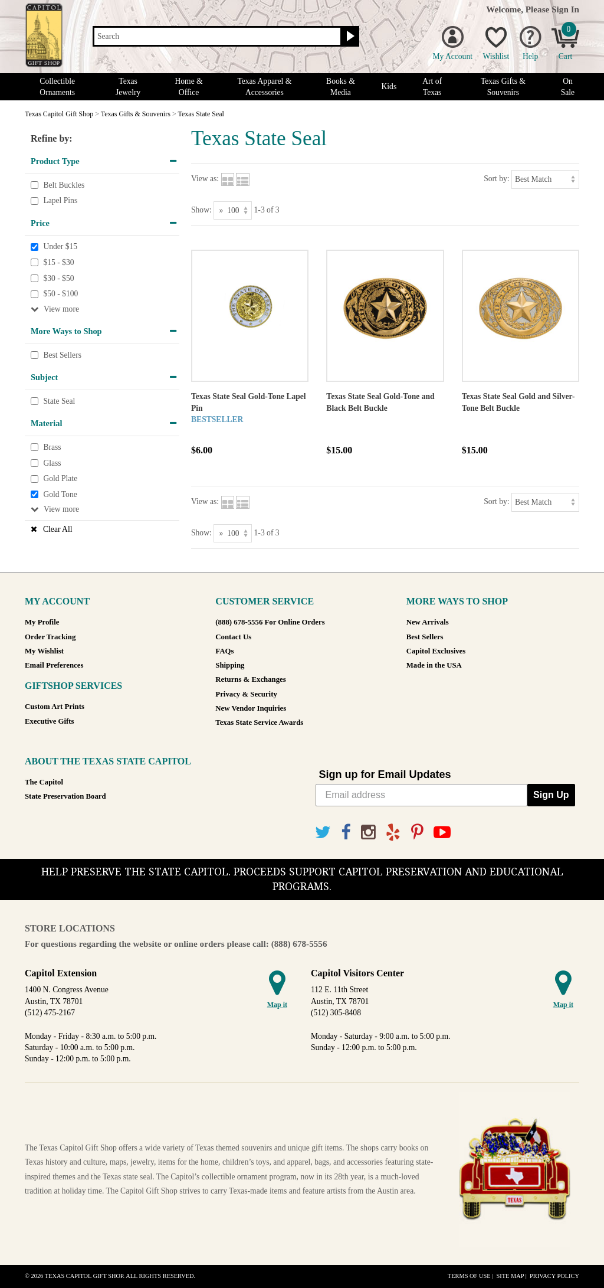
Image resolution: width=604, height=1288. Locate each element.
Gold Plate (60, 478)
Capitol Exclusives (436, 651)
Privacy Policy (554, 1276)
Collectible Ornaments (57, 87)
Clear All (57, 529)
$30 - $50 (58, 278)
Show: (201, 209)
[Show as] (233, 210)
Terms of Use (469, 1276)
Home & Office (188, 87)
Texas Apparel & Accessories (264, 87)
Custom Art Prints (54, 706)
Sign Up (551, 795)
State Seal (59, 401)
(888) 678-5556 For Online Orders (269, 622)
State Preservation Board (65, 796)
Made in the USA (434, 665)
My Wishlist (44, 651)
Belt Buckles (63, 185)
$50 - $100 (60, 293)
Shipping (229, 665)
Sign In (565, 9)
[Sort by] (545, 179)
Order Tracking (50, 637)
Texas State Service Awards (259, 722)
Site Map (510, 1276)
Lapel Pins (60, 200)
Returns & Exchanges (250, 679)
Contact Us (233, 637)
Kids (389, 86)
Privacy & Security (246, 694)
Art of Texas (432, 87)
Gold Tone (60, 494)
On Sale (568, 87)
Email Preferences (54, 665)
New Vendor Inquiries (250, 708)
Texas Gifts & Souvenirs (503, 87)
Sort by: (496, 178)
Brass (52, 447)
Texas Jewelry (128, 87)
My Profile (42, 622)
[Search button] (348, 36)
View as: (205, 178)
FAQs (224, 651)
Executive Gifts (49, 721)
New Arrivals (427, 622)
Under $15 (60, 247)
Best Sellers (62, 355)
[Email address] (422, 795)
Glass (52, 463)
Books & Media (340, 87)
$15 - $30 (58, 262)
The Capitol (44, 782)
